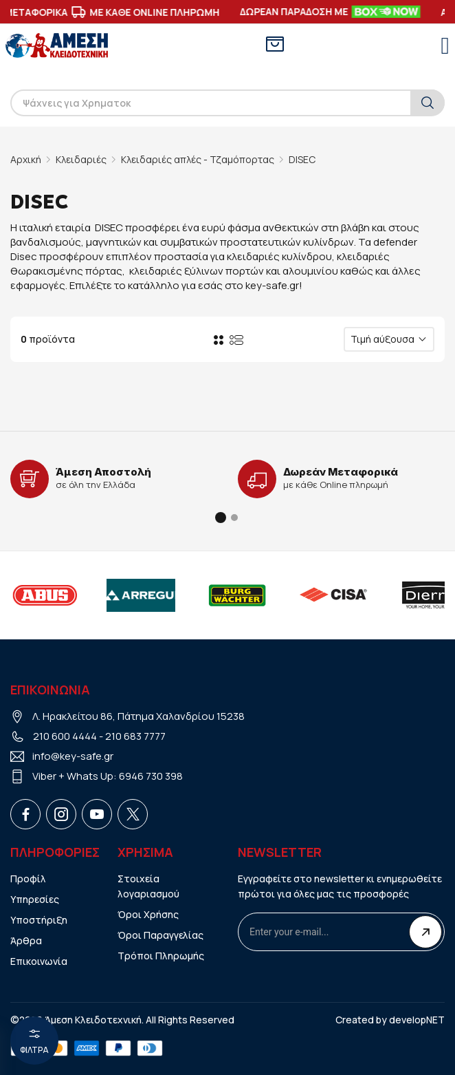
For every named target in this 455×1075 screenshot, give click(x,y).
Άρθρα (26, 940)
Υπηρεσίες (34, 899)
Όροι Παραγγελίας (160, 934)
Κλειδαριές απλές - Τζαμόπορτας (197, 159)
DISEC (302, 159)
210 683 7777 (135, 736)
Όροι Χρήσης (148, 914)
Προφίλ (28, 878)
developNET (417, 1019)
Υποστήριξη (38, 919)
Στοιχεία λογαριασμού (148, 886)
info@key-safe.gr (72, 756)
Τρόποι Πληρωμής (161, 955)
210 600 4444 (65, 736)
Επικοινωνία (38, 961)
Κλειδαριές (81, 159)
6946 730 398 (151, 776)
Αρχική (25, 159)
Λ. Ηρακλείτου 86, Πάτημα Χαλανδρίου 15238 (138, 716)
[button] (220, 517)
